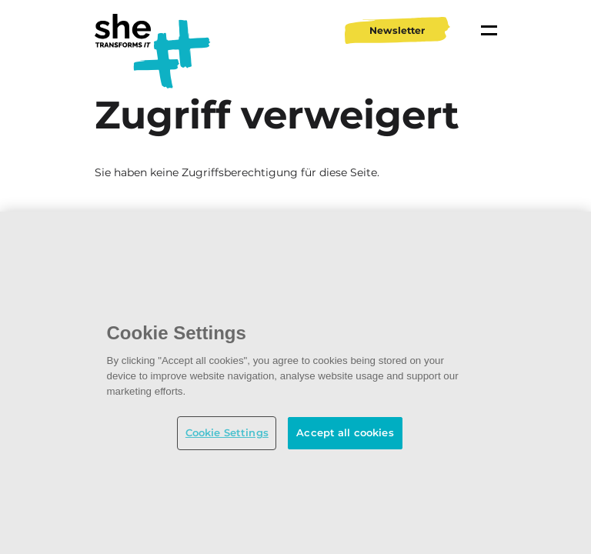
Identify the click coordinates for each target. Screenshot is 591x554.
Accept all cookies (344, 432)
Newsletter (397, 30)
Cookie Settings (227, 432)
